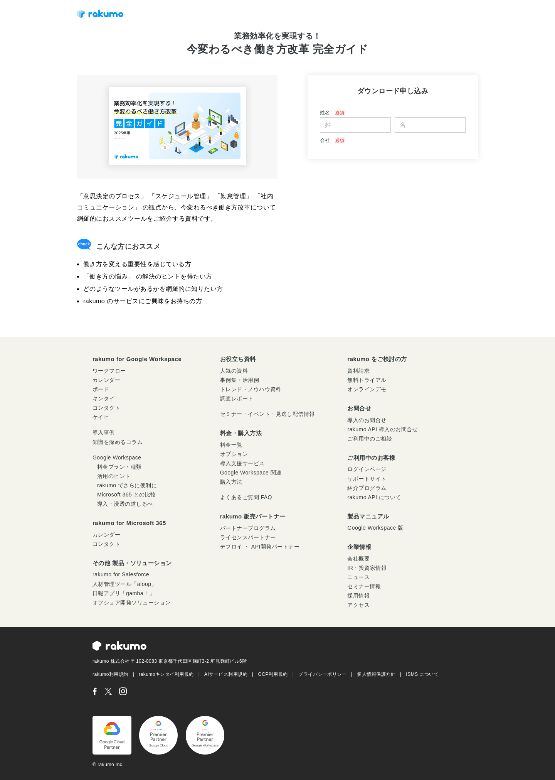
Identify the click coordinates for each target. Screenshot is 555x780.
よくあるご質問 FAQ (246, 497)
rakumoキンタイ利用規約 (166, 674)
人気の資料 (234, 371)
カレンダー (106, 380)
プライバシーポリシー (322, 674)
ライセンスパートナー (248, 537)
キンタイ (103, 398)
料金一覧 (231, 445)
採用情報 (358, 596)
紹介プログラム (366, 488)
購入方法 (231, 482)
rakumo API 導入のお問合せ (382, 429)
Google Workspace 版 (375, 528)
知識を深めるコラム (117, 442)
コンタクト (106, 408)
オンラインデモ (366, 389)
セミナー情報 (364, 586)
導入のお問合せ (366, 420)
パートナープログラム (248, 528)
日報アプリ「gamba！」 (123, 593)
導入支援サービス (242, 463)
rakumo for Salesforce (120, 574)
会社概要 (358, 558)
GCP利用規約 (273, 674)
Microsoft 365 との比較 (126, 494)
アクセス (358, 605)
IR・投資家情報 (367, 568)
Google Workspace (116, 457)
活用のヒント (114, 476)
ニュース (358, 577)
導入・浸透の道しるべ (125, 504)
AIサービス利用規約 (225, 674)
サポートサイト (366, 479)
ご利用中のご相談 (369, 439)
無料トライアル (366, 380)
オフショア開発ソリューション (131, 602)
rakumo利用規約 (110, 674)
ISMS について (422, 674)
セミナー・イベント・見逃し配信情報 (267, 414)
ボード (100, 389)
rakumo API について (374, 497)
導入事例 (103, 432)
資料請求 (358, 371)
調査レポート (237, 398)
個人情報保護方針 (376, 674)
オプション (234, 454)
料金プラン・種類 (119, 467)
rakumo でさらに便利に (127, 485)
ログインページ (366, 469)
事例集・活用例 (239, 380)
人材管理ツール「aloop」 (124, 584)
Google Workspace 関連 (251, 472)
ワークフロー (109, 371)
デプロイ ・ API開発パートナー (260, 547)
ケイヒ (100, 417)
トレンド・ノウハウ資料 (250, 389)
